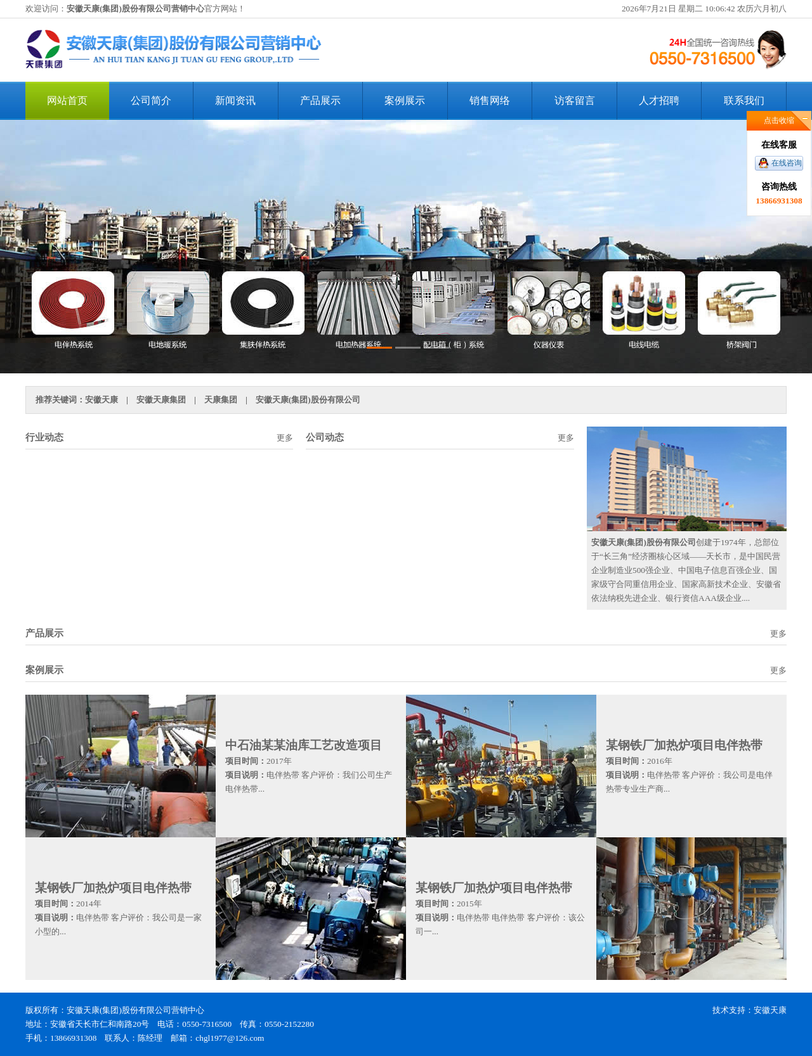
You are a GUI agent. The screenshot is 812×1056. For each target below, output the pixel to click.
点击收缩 (779, 120)
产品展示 (320, 100)
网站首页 (67, 100)
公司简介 (151, 100)
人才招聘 (659, 100)
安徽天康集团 (161, 399)
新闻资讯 (235, 100)
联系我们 (744, 100)
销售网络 (489, 100)
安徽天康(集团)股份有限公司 (308, 399)
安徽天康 (101, 399)
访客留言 (574, 100)
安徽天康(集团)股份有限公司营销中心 (135, 8)
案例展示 (404, 100)
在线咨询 (786, 162)
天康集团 (220, 399)
